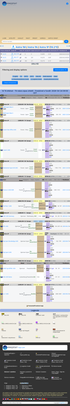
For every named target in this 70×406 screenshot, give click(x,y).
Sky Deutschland (35, 207)
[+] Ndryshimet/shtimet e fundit (20, 79)
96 (25, 104)
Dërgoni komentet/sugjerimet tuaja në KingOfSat (58, 355)
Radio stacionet (47, 76)
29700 (46, 104)
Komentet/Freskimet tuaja (36, 306)
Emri (4, 98)
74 (25, 120)
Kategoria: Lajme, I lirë (12, 387)
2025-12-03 (65, 108)
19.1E (67, 46)
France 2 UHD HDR (8, 190)
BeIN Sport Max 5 (8, 113)
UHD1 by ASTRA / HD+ (9, 268)
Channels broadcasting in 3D (57, 378)
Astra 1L (29, 284)
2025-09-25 (66, 294)
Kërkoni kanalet (56, 366)
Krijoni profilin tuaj (24, 354)
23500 (46, 284)
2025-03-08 (66, 206)
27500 (46, 233)
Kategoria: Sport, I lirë (12, 385)
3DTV (31, 76)
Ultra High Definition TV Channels (42, 378)
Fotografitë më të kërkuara (27, 377)
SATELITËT (12, 38)
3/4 (49, 284)
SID (46, 98)
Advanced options (60, 69)
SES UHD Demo (7, 277)
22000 (46, 201)
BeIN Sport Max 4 (8, 107)
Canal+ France (32, 108)
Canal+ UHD (6, 150)
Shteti (23, 98)
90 (25, 161)
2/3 (49, 104)
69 (25, 234)
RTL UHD (5, 226)
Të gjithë (15, 76)
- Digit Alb (61, 372)
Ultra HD (38, 76)
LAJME (4, 38)
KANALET (20, 38)
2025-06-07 (66, 241)
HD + (32, 204)
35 (25, 201)
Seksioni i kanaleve (41, 372)
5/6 (49, 201)
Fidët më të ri (25, 387)
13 (25, 221)
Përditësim (66, 98)
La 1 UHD (6, 294)
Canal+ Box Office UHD (9, 130)
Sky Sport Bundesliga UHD (10, 241)
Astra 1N (32, 47)
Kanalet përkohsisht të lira (51, 79)
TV (21, 76)
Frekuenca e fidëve (27, 385)
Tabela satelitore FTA (27, 388)
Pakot (53, 372)
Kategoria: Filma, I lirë (12, 388)
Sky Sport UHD (7, 252)
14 (25, 284)
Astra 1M (21, 47)
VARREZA (43, 38)
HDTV (26, 76)
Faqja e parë (14, 347)
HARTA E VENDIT (53, 38)
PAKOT (28, 38)
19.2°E (54, 47)
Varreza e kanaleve (9, 377)
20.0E (2, 46)
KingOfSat (62, 402)
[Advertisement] (35, 22)
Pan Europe (30, 104)
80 (25, 141)
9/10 (46, 234)
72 (25, 176)
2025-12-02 (66, 130)
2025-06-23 (66, 226)
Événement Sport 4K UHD (10, 168)
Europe (29, 120)
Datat (55, 76)
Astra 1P (44, 47)
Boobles (33, 294)
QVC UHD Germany (8, 216)
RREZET (34, 38)
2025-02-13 (65, 216)
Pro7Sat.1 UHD (7, 206)
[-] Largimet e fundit (36, 79)
